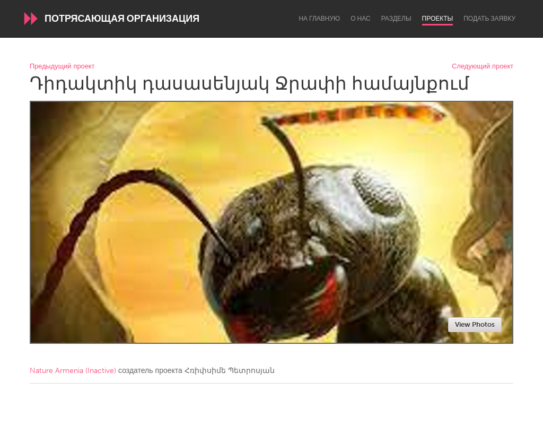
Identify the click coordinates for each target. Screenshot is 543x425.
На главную (319, 18)
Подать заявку (489, 18)
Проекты (437, 18)
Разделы (396, 18)
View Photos (475, 324)
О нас (360, 18)
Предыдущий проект (62, 66)
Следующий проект (482, 66)
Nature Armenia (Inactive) (73, 370)
